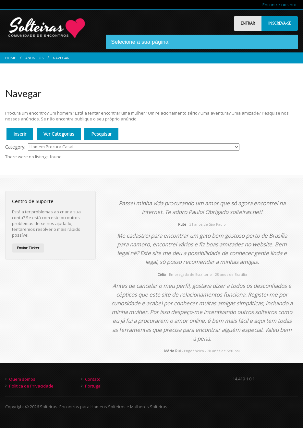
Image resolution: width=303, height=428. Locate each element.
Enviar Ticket (28, 247)
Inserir (19, 134)
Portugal (93, 386)
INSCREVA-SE (279, 23)
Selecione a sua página (139, 42)
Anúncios (34, 57)
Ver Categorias (58, 134)
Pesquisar (101, 134)
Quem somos (22, 379)
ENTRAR (248, 23)
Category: (15, 147)
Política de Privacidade (31, 386)
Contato (93, 379)
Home (10, 57)
